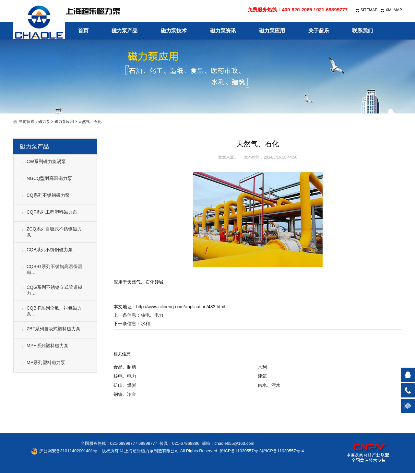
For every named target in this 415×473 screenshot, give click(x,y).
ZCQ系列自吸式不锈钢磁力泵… (54, 231)
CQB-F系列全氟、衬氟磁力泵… (54, 310)
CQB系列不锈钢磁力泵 (50, 249)
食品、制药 (124, 367)
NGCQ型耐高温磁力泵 (49, 178)
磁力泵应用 (64, 121)
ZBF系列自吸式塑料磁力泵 (53, 328)
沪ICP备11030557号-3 (240, 450)
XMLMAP (393, 10)
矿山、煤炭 (124, 385)
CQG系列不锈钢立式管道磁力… (54, 290)
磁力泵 (44, 121)
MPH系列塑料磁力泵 (47, 345)
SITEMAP (369, 10)
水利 (145, 323)
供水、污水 (269, 385)
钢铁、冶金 (124, 394)
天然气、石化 (89, 121)
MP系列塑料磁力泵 (46, 362)
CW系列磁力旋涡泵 (46, 161)
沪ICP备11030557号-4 (283, 450)
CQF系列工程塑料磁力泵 (52, 212)
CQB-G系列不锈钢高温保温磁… (54, 269)
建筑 (262, 376)
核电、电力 (152, 315)
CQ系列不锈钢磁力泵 (48, 195)
